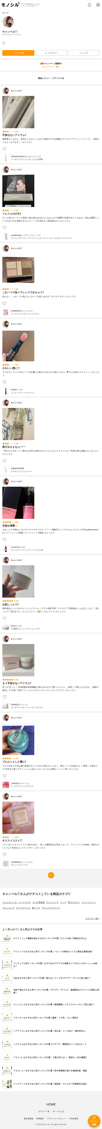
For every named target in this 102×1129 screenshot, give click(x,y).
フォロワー (51, 53)
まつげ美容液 (38, 902)
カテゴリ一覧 (44, 1111)
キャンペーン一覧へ (51, 67)
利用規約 (40, 1119)
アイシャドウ (52, 902)
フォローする (18, 53)
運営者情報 (28, 1119)
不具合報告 (73, 1119)
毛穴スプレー (74, 902)
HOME (51, 1104)
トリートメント (88, 902)
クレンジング (8, 908)
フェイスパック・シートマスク (16, 902)
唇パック (36, 908)
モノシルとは (58, 1111)
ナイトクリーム (23, 908)
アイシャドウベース (51, 908)
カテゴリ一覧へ (92, 918)
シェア (83, 53)
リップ (63, 902)
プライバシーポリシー (56, 1119)
